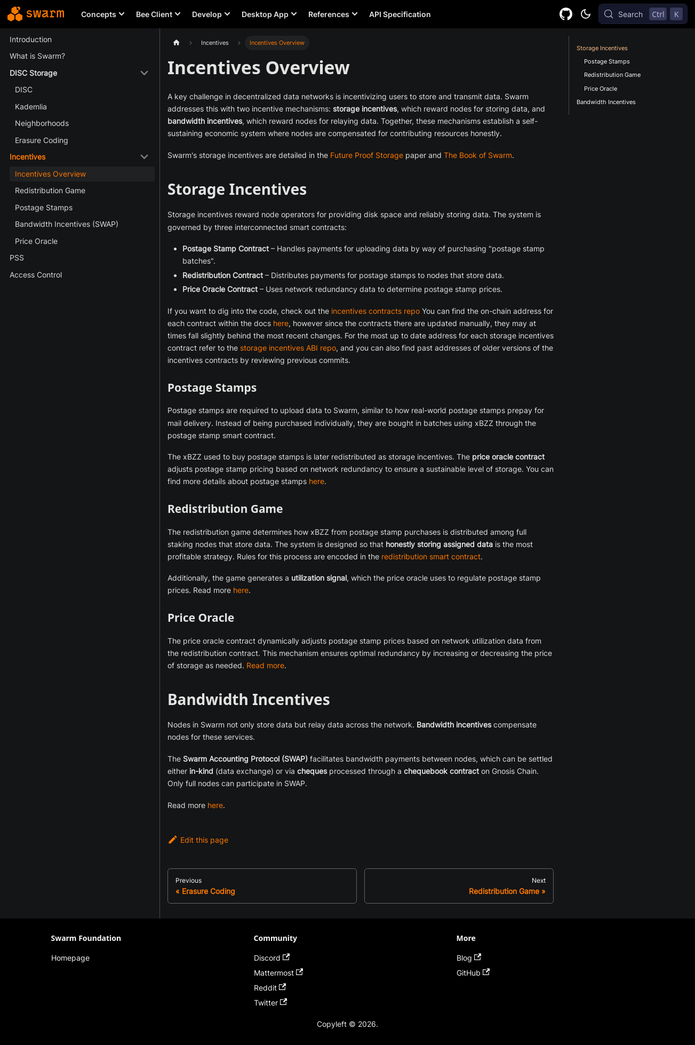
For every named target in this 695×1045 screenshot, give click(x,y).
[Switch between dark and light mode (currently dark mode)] (585, 13)
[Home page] (176, 43)
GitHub (473, 972)
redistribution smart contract (431, 556)
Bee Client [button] (154, 14)
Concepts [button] (98, 14)
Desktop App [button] (265, 14)
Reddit (270, 987)
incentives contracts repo (375, 310)
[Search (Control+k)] (643, 14)
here (281, 323)
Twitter (270, 1002)
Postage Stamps (607, 61)
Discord (272, 957)
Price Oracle (600, 88)
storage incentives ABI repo (288, 347)
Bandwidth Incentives (606, 102)
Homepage (70, 957)
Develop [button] (207, 14)
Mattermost (278, 972)
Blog (469, 957)
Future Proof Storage (366, 155)
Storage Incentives (602, 48)
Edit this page (197, 839)
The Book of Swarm (478, 155)
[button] (79, 73)
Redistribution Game (612, 74)
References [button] (328, 14)
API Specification (400, 14)
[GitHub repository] (566, 14)
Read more (265, 665)
